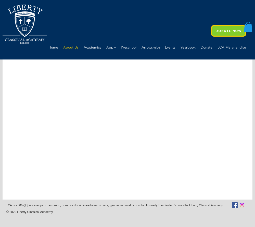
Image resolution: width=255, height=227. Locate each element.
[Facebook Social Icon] (235, 205)
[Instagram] (242, 205)
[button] (248, 27)
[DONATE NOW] (228, 31)
